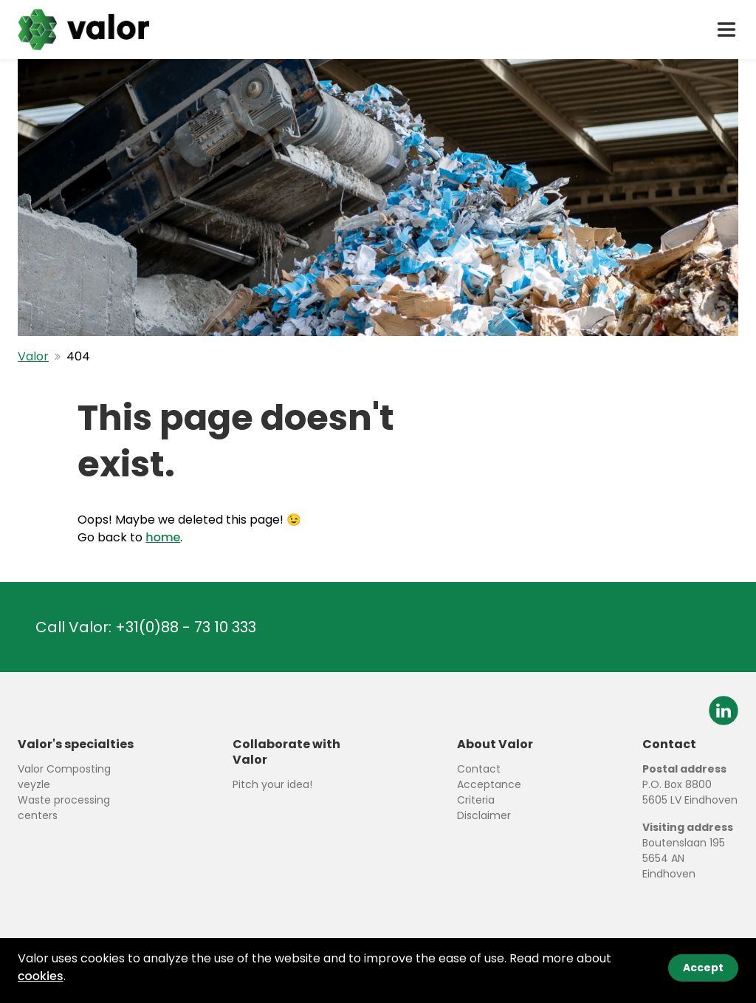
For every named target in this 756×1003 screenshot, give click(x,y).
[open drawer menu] (726, 29)
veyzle (34, 784)
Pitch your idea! (272, 784)
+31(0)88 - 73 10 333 (185, 627)
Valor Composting (64, 768)
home (162, 537)
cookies (40, 976)
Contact (479, 768)
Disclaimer (484, 815)
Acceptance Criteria (489, 792)
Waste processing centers (64, 808)
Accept (703, 967)
